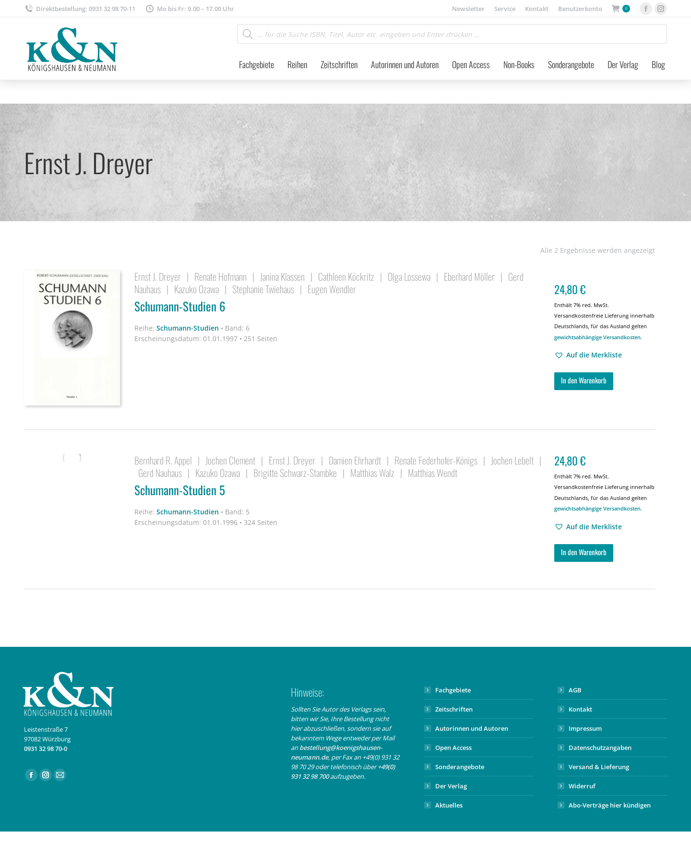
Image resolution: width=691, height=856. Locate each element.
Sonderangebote (459, 766)
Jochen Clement (230, 460)
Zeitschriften (454, 709)
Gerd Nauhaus (160, 472)
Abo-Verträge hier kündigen (610, 805)
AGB (575, 690)
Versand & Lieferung (599, 766)
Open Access (453, 747)
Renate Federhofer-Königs (435, 460)
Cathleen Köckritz (346, 276)
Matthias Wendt (432, 472)
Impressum (585, 728)
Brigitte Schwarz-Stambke (295, 472)
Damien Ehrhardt (355, 460)
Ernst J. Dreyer (157, 276)
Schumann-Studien (187, 328)
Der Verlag (451, 786)
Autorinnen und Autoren (471, 728)
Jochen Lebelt (512, 460)
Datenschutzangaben (600, 747)
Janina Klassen (282, 276)
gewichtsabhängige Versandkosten (597, 337)
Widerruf (582, 786)
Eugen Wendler (332, 289)
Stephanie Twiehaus (263, 289)
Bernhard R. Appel (163, 460)
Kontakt (580, 709)
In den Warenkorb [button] (584, 380)
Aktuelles (449, 805)
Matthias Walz (372, 472)
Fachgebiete (453, 690)
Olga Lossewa (409, 276)
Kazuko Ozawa (196, 289)
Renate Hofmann (220, 276)
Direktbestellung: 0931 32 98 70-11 (79, 8)
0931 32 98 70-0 (45, 748)
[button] (588, 355)
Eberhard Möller (469, 276)
